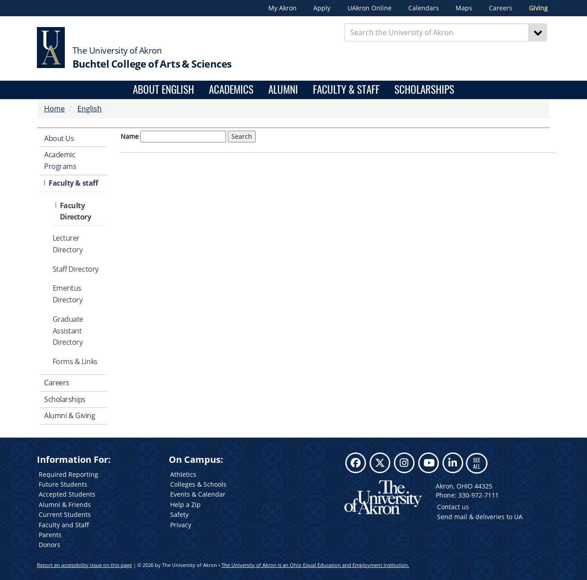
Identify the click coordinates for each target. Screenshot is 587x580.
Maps (464, 8)
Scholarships (424, 90)
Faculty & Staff (346, 90)
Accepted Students (67, 494)
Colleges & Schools (198, 484)
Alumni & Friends (65, 504)
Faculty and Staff (64, 525)
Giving (538, 8)
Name (130, 136)
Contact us (453, 506)
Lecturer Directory (68, 244)
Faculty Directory (75, 211)
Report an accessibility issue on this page (84, 565)
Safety (179, 514)
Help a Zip (185, 504)
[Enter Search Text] (436, 32)
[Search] (538, 32)
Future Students (63, 484)
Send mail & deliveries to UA (480, 516)
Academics (231, 90)
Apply (321, 8)
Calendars (423, 8)
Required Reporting (68, 474)
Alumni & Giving (69, 415)
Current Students (65, 514)
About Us (59, 138)
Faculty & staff (73, 183)
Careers (500, 8)
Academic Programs (60, 160)
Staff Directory (76, 269)
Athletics (183, 474)
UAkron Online (370, 8)
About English (163, 90)
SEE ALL (476, 463)
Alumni (283, 90)
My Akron (282, 8)
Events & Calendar (198, 494)
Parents (50, 534)
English (89, 109)
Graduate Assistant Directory (68, 330)
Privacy (180, 525)
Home (54, 109)
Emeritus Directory (68, 294)
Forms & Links (75, 361)
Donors (49, 544)
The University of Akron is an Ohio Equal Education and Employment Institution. (315, 565)
